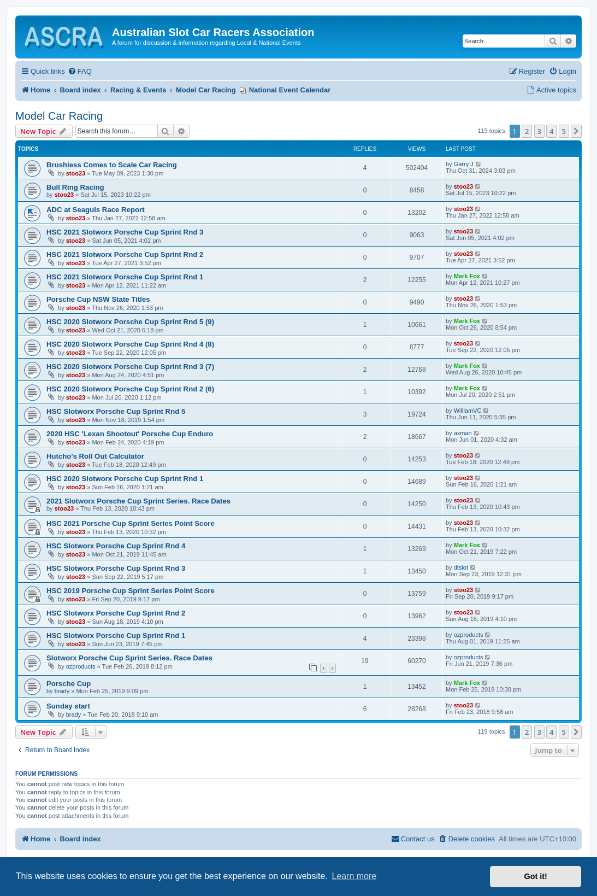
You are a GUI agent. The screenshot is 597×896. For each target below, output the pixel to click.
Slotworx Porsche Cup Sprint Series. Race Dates (129, 658)
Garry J (464, 164)
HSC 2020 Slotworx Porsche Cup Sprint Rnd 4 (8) (130, 344)
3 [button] (539, 131)
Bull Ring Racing (75, 187)
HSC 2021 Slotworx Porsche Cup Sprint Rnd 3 (124, 232)
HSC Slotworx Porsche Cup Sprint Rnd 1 (115, 635)
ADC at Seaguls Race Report (95, 210)
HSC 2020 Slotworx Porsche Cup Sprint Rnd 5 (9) (130, 322)
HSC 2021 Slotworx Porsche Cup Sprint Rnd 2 (124, 254)
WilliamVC (468, 410)
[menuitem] (80, 72)
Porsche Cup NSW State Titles (98, 299)
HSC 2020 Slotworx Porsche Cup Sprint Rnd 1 (124, 479)
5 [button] (564, 131)
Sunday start (68, 706)
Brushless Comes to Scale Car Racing (111, 165)
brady (62, 691)
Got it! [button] (535, 876)
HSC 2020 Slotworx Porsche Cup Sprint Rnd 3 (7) (130, 366)
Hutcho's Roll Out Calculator (95, 456)
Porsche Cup (68, 684)
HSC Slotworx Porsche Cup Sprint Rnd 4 (115, 546)
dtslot (461, 567)
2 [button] (527, 131)
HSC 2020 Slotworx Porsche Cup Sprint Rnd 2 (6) (130, 389)
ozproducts (468, 634)
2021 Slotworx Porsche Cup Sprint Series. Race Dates (138, 501)
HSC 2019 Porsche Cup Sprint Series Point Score (130, 591)
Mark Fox (467, 276)
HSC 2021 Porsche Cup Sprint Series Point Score (130, 523)
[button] (576, 131)
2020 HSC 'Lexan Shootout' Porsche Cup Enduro (129, 434)
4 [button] (551, 131)
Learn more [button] (354, 876)
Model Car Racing (59, 116)
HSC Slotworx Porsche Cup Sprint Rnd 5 (115, 411)
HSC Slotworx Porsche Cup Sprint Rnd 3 (115, 568)
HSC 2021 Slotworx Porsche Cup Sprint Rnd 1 (124, 277)
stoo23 (75, 173)
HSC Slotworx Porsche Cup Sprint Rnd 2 (115, 613)
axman (463, 433)
